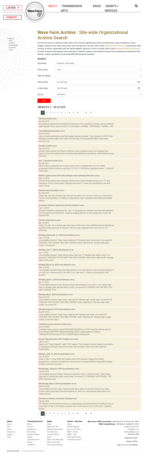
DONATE (12, 17)
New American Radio (54, 445)
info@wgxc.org (133, 429)
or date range (42, 88)
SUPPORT (11, 47)
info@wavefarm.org (131, 427)
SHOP (10, 50)
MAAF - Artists (72, 432)
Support (10, 434)
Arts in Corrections (74, 429)
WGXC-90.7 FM (52, 427)
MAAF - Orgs (71, 434)
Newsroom (11, 432)
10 (77, 113)
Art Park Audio (52, 432)
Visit (8, 427)
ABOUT (52, 6)
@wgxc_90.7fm (132, 441)
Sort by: (40, 94)
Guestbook (31, 445)
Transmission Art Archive (115, 46)
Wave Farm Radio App (55, 440)
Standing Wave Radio (55, 429)
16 (86, 113)
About (9, 424)
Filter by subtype (44, 76)
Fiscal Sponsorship (74, 437)
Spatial (29, 437)
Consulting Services (74, 440)
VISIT (10, 41)
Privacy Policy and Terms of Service (33, 451)
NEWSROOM (12, 45)
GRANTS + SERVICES (117, 8)
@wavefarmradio (131, 438)
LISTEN (12, 7)
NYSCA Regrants (73, 427)
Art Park (30, 427)
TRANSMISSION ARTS (71, 8)
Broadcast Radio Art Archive (127, 48)
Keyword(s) (41, 63)
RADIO (97, 6)
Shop (9, 437)
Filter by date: (42, 82)
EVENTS (11, 43)
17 (91, 113)
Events (9, 429)
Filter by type (42, 70)
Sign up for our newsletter (127, 445)
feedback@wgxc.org (131, 432)
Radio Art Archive (53, 442)
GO (44, 101)
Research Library (33, 434)
